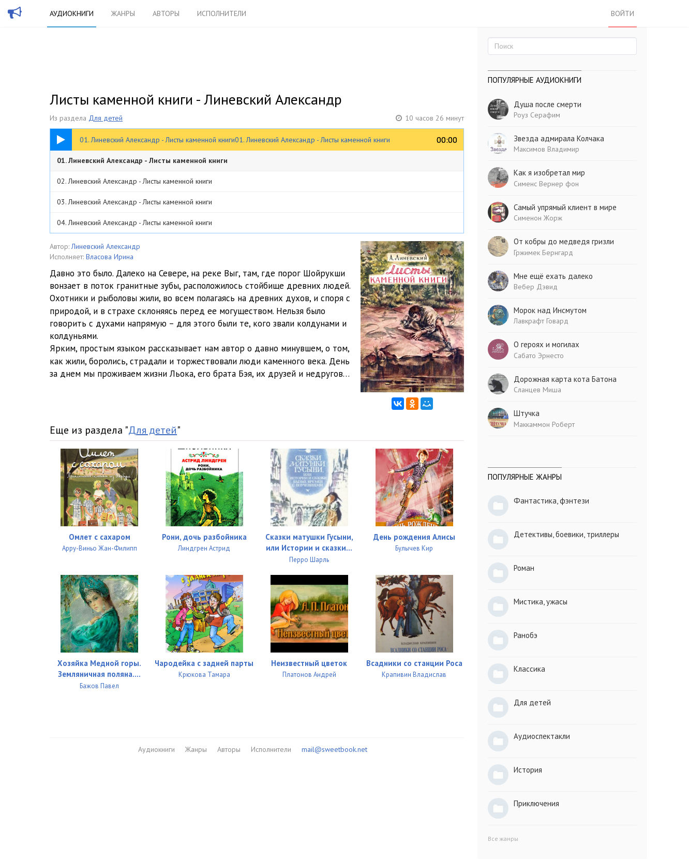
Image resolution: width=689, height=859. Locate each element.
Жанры (123, 13)
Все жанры (503, 838)
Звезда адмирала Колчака (559, 138)
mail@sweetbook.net (334, 749)
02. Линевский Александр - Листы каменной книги (134, 181)
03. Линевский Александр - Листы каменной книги (134, 201)
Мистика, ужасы (540, 601)
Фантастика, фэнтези (551, 501)
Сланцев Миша (537, 389)
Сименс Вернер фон (546, 183)
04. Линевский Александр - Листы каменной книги (134, 222)
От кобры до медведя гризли (564, 241)
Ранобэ (525, 635)
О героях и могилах (546, 344)
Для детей (105, 118)
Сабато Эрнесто (539, 355)
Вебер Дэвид (536, 286)
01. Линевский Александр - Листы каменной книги (142, 160)
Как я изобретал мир (549, 172)
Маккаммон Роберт (544, 424)
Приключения (536, 803)
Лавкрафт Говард (541, 320)
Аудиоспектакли (542, 736)
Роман (524, 568)
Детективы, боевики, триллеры (566, 534)
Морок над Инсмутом (550, 310)
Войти (622, 13)
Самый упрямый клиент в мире (565, 207)
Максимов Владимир (546, 149)
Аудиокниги (72, 13)
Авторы (166, 13)
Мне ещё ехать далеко (553, 276)
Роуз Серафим (537, 115)
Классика (529, 669)
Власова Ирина (109, 256)
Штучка (527, 413)
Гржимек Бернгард (543, 252)
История (528, 770)
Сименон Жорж (538, 218)
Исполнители (221, 13)
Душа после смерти (547, 104)
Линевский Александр (105, 246)
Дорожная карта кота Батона (565, 379)
